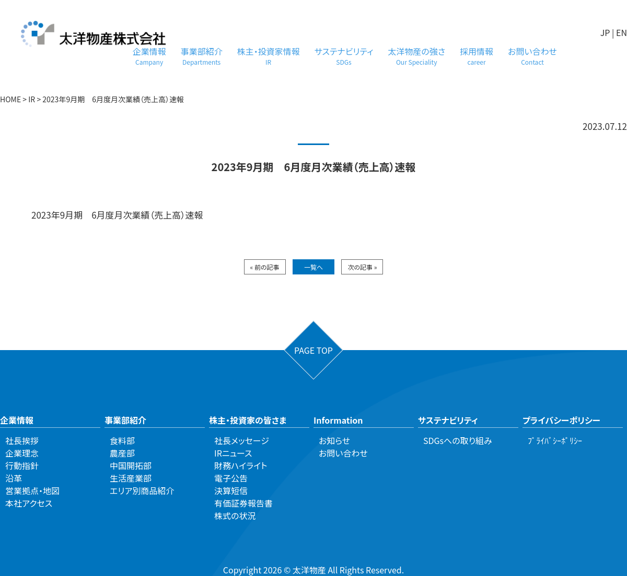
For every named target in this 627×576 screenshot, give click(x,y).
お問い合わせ (532, 55)
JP (605, 32)
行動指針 (22, 465)
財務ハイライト (240, 465)
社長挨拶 (22, 440)
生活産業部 (131, 478)
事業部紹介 (202, 55)
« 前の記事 (265, 266)
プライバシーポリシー (561, 420)
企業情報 (149, 55)
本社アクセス (28, 503)
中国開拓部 (131, 465)
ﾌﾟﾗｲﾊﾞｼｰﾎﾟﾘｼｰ (555, 440)
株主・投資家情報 (268, 55)
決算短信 (231, 490)
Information (338, 420)
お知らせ (334, 440)
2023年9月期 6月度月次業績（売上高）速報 (117, 214)
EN (621, 32)
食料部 (122, 440)
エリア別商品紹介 (142, 490)
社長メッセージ (241, 440)
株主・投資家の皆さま (247, 420)
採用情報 (476, 55)
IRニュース (233, 453)
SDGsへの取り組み (457, 440)
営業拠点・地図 (32, 490)
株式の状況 (235, 515)
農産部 (122, 453)
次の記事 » (362, 266)
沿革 (13, 478)
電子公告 (231, 478)
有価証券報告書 (243, 503)
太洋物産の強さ (416, 55)
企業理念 (22, 453)
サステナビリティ (344, 55)
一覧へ (313, 266)
